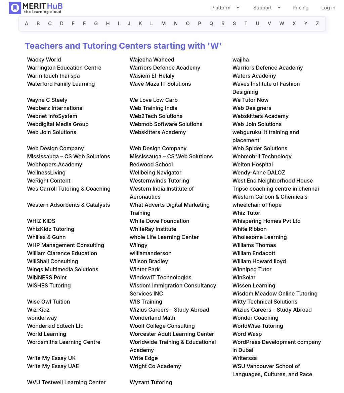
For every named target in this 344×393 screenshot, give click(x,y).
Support (266, 8)
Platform (225, 8)
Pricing (301, 7)
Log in (328, 7)
